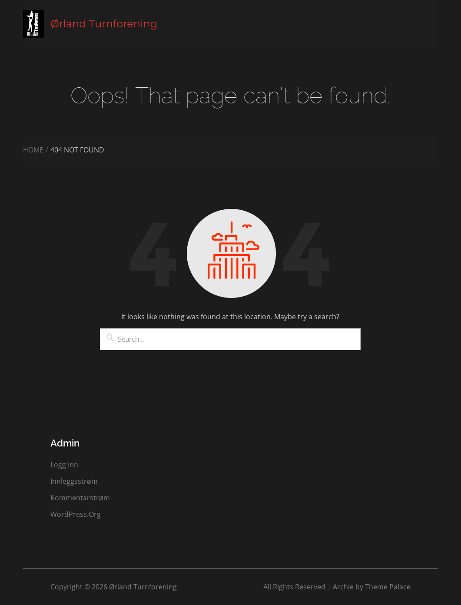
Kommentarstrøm (80, 498)
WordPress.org (75, 514)
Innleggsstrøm (74, 481)
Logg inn (64, 464)
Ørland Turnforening (103, 23)
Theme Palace (388, 587)
